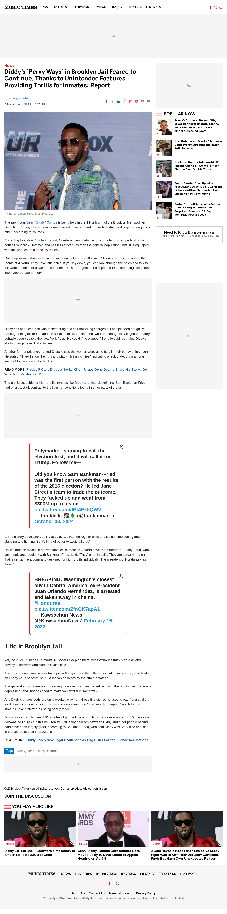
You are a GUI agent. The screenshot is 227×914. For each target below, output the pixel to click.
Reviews (99, 7)
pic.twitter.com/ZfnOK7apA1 (67, 609)
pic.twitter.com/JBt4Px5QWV (67, 509)
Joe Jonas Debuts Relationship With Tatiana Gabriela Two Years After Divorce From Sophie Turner (198, 165)
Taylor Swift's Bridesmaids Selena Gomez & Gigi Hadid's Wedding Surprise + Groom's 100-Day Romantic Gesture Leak (197, 209)
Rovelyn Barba (18, 98)
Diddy (21, 751)
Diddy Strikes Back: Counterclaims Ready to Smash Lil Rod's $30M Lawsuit (39, 852)
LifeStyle (134, 7)
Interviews (80, 7)
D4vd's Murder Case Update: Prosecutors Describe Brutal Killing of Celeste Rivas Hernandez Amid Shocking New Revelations (198, 188)
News (43, 7)
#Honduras (47, 603)
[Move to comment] (149, 101)
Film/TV (116, 7)
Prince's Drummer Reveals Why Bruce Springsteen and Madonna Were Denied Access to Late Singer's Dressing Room (196, 125)
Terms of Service (120, 893)
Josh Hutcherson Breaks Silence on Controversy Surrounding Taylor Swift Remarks (198, 144)
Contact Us (97, 893)
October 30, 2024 (54, 521)
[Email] (142, 101)
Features (59, 7)
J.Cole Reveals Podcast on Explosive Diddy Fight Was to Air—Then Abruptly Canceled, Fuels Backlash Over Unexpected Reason (185, 854)
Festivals (153, 7)
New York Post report (41, 240)
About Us (78, 893)
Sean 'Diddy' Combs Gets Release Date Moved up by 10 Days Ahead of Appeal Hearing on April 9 (109, 854)
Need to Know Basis (180, 232)
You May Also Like (32, 806)
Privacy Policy (146, 893)
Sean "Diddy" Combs (41, 222)
